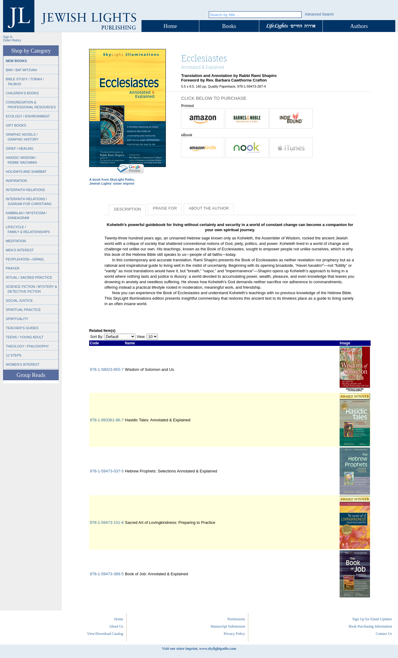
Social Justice (19, 300)
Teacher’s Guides (22, 328)
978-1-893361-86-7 (107, 420)
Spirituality (17, 319)
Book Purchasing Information (370, 626)
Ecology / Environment (28, 116)
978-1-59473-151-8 (107, 522)
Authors (359, 26)
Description (127, 209)
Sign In (7, 37)
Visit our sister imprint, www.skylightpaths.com (199, 648)
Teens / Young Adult (25, 337)
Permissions (236, 619)
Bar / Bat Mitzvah (21, 70)
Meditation (16, 241)
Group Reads (30, 375)
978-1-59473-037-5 (107, 471)
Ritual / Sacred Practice (29, 277)
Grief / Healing (19, 148)
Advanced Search (319, 14)
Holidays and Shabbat (26, 171)
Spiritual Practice (23, 310)
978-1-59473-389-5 (107, 574)
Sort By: (96, 337)
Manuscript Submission (228, 626)
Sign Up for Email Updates (372, 619)
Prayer (12, 268)
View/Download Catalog (105, 634)
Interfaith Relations (25, 190)
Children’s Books (22, 93)
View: (141, 337)
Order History (12, 40)
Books (229, 26)
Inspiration (16, 181)
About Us (116, 626)
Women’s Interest (23, 364)
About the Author (209, 208)
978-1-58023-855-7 (107, 369)
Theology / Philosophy (27, 346)
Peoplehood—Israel (25, 259)
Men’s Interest (20, 250)
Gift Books (16, 125)
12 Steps (13, 355)
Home (170, 26)
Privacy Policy (234, 634)
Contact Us (384, 634)
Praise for (165, 208)
